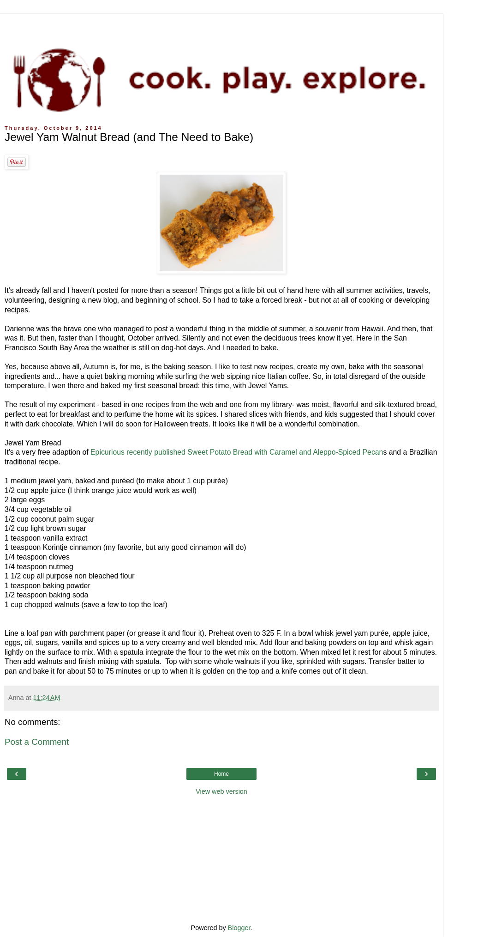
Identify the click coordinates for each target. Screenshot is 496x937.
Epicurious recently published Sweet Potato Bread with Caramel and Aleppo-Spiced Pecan (236, 452)
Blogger (239, 927)
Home (221, 774)
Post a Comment (37, 742)
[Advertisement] (221, 25)
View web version (221, 791)
